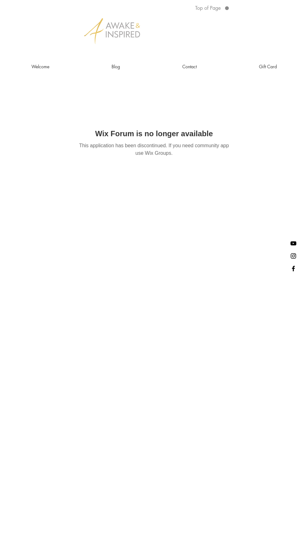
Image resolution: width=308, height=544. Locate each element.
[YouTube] (293, 243)
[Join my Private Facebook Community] (293, 268)
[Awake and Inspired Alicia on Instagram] (293, 256)
